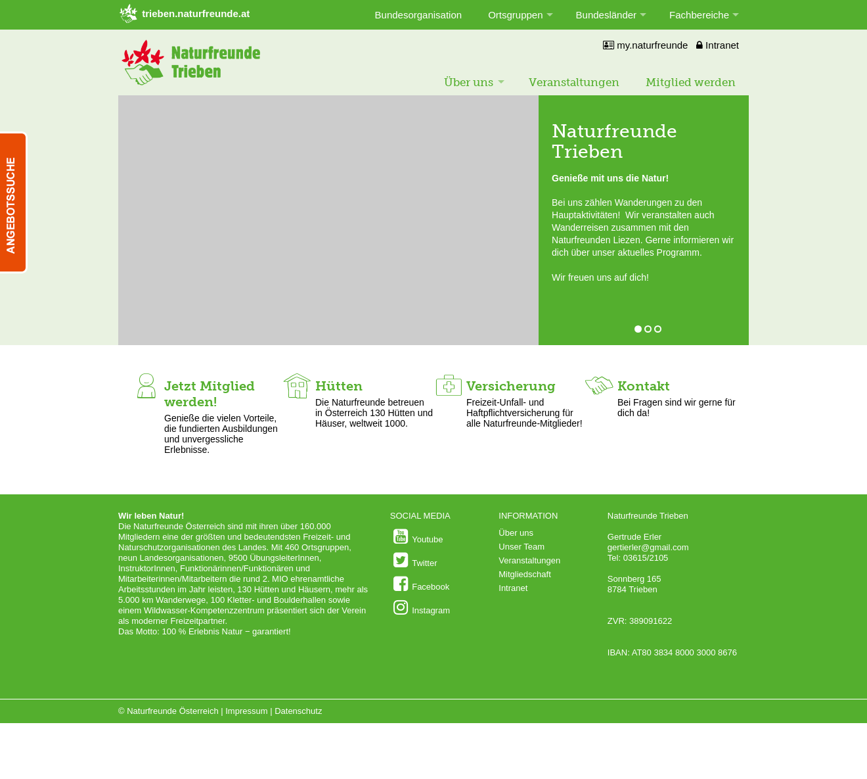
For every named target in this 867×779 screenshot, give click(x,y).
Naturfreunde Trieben (614, 141)
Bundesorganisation (418, 14)
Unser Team (522, 547)
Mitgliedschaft (524, 574)
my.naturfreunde (645, 45)
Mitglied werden (691, 82)
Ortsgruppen (515, 14)
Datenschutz (298, 711)
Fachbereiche (699, 14)
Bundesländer (606, 14)
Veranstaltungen (574, 82)
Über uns (468, 82)
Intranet (717, 45)
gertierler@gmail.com (648, 547)
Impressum (246, 711)
